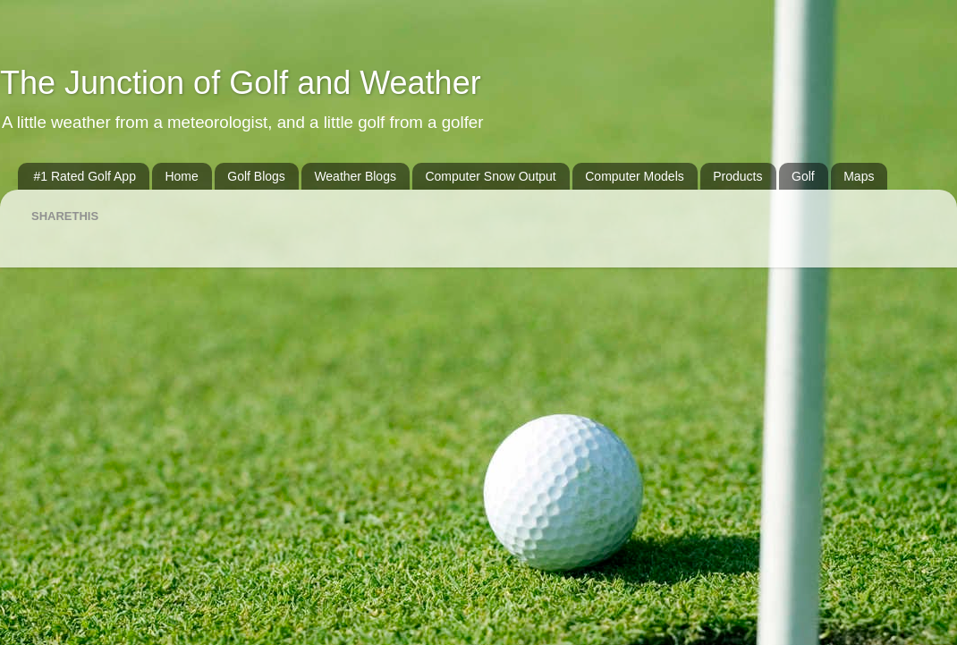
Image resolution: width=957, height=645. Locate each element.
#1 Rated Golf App (85, 176)
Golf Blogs (256, 176)
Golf (803, 176)
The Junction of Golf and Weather (240, 82)
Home (181, 176)
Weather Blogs (355, 176)
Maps (858, 176)
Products (737, 176)
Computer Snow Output (490, 176)
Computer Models (634, 176)
